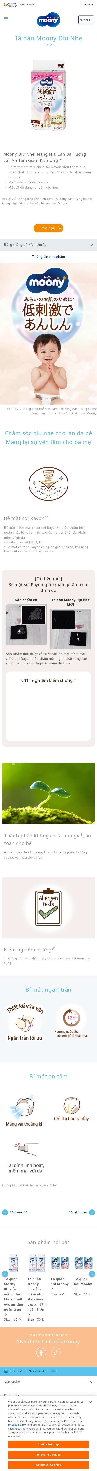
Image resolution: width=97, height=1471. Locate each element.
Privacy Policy (17, 1424)
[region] (48, 1433)
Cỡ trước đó (19, 1212)
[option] (11, 1287)
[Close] (90, 1402)
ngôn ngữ (85, 19)
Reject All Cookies (48, 1454)
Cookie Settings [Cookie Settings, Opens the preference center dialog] (49, 1444)
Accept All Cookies (48, 1464)
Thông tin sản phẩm (48, 256)
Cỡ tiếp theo (78, 1212)
